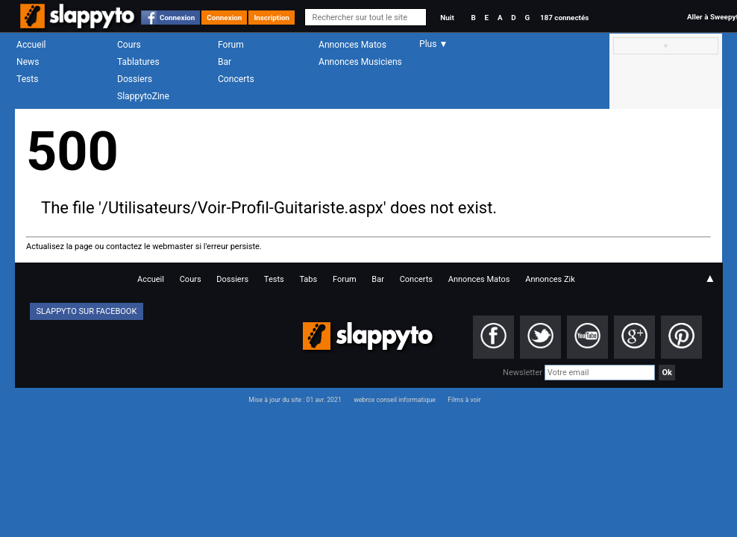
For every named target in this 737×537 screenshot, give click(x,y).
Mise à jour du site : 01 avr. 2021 (294, 399)
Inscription (271, 17)
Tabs (308, 279)
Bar (224, 62)
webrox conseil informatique (395, 399)
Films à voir (464, 399)
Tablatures (138, 62)
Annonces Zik (550, 279)
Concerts (236, 79)
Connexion (177, 17)
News (27, 62)
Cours (129, 45)
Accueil (31, 45)
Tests (27, 79)
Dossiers (134, 79)
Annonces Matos (352, 45)
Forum (231, 45)
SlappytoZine (143, 96)
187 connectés (564, 17)
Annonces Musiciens (360, 62)
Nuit (447, 17)
